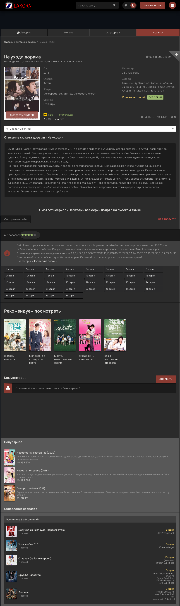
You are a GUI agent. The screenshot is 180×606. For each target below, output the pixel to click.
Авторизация (153, 5)
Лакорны (24, 32)
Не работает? (167, 219)
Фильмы (68, 32)
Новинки (158, 32)
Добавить (165, 378)
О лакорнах (113, 32)
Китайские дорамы (26, 41)
